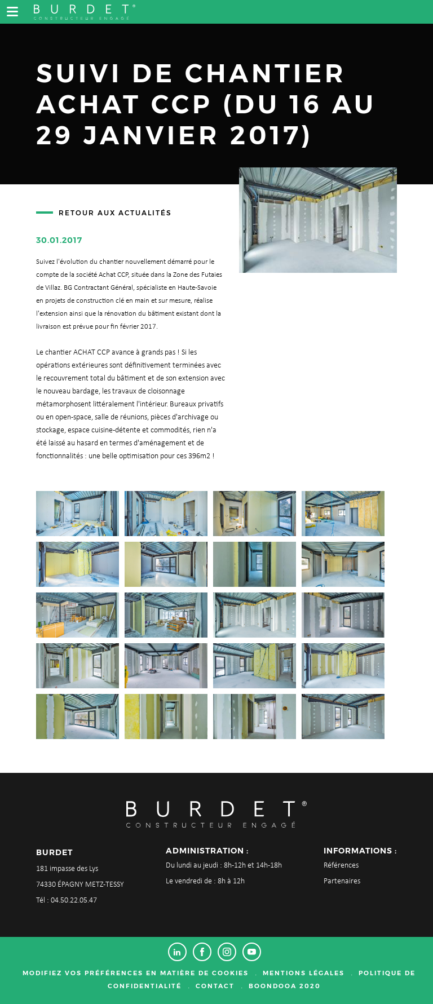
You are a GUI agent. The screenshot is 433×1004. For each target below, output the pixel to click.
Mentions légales (303, 973)
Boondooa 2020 (285, 986)
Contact (215, 986)
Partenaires (342, 881)
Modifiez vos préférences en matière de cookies (136, 973)
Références (341, 865)
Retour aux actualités (115, 213)
